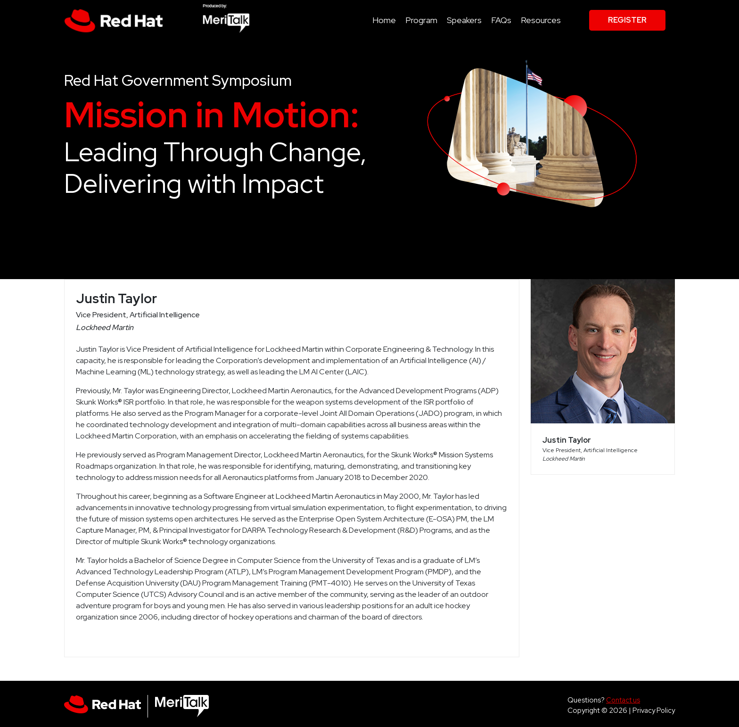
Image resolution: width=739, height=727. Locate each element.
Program (421, 20)
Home (384, 20)
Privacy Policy (653, 710)
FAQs (501, 20)
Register (627, 20)
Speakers (464, 20)
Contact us (623, 699)
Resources (541, 20)
